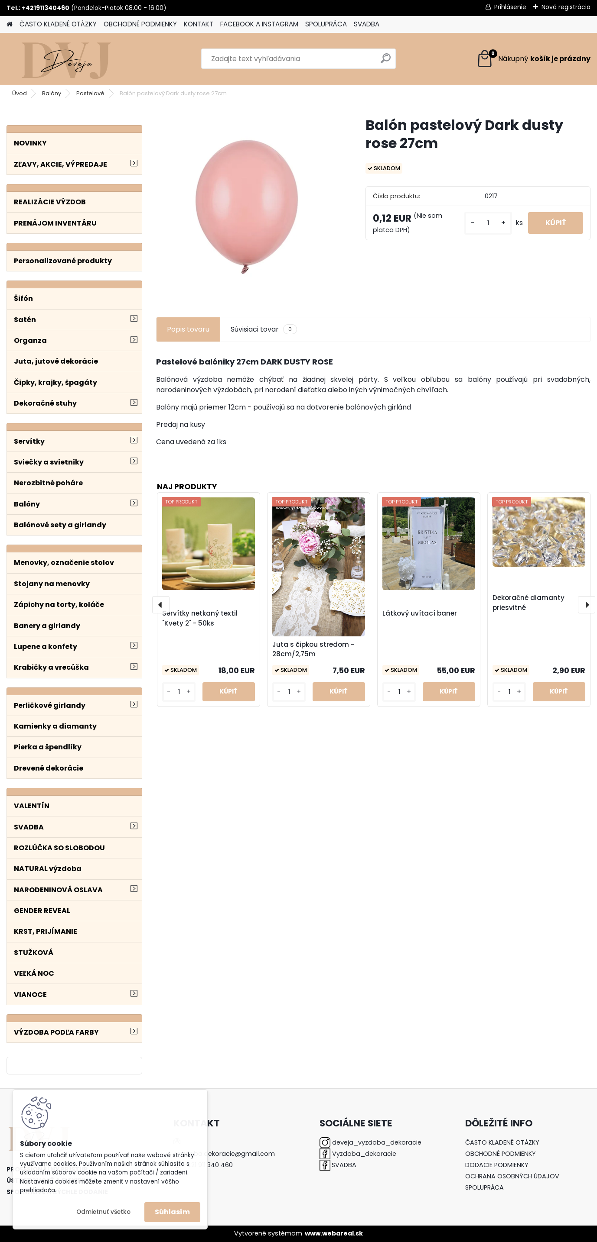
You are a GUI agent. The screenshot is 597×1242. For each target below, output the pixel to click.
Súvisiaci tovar (264, 329)
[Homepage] (10, 24)
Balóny (51, 93)
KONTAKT (198, 24)
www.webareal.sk (334, 1233)
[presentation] (161, 604)
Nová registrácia (566, 7)
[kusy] (488, 223)
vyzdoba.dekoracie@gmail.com (225, 1153)
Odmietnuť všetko (103, 1212)
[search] (386, 61)
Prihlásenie (510, 7)
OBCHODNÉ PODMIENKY (140, 24)
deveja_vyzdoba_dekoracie (376, 1142)
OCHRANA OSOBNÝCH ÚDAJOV (512, 1176)
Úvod (19, 93)
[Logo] (66, 59)
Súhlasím (172, 1212)
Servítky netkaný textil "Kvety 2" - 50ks (200, 618)
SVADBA (366, 24)
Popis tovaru (188, 329)
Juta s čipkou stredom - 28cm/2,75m (313, 649)
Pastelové (90, 93)
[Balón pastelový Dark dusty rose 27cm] (247, 206)
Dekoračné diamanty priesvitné (528, 602)
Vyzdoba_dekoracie (364, 1153)
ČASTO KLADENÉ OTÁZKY (58, 24)
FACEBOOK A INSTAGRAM (259, 24)
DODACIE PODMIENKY (496, 1165)
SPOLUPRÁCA (326, 24)
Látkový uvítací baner (419, 613)
